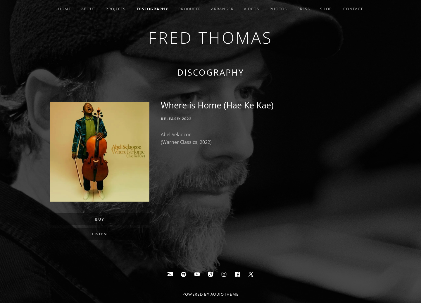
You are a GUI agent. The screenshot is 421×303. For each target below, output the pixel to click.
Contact (353, 8)
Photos (278, 8)
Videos (251, 8)
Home (64, 8)
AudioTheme (224, 294)
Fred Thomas (210, 37)
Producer (189, 8)
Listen (99, 233)
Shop (326, 8)
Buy (99, 219)
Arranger (222, 8)
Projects (115, 8)
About (88, 8)
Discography (152, 8)
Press (303, 8)
